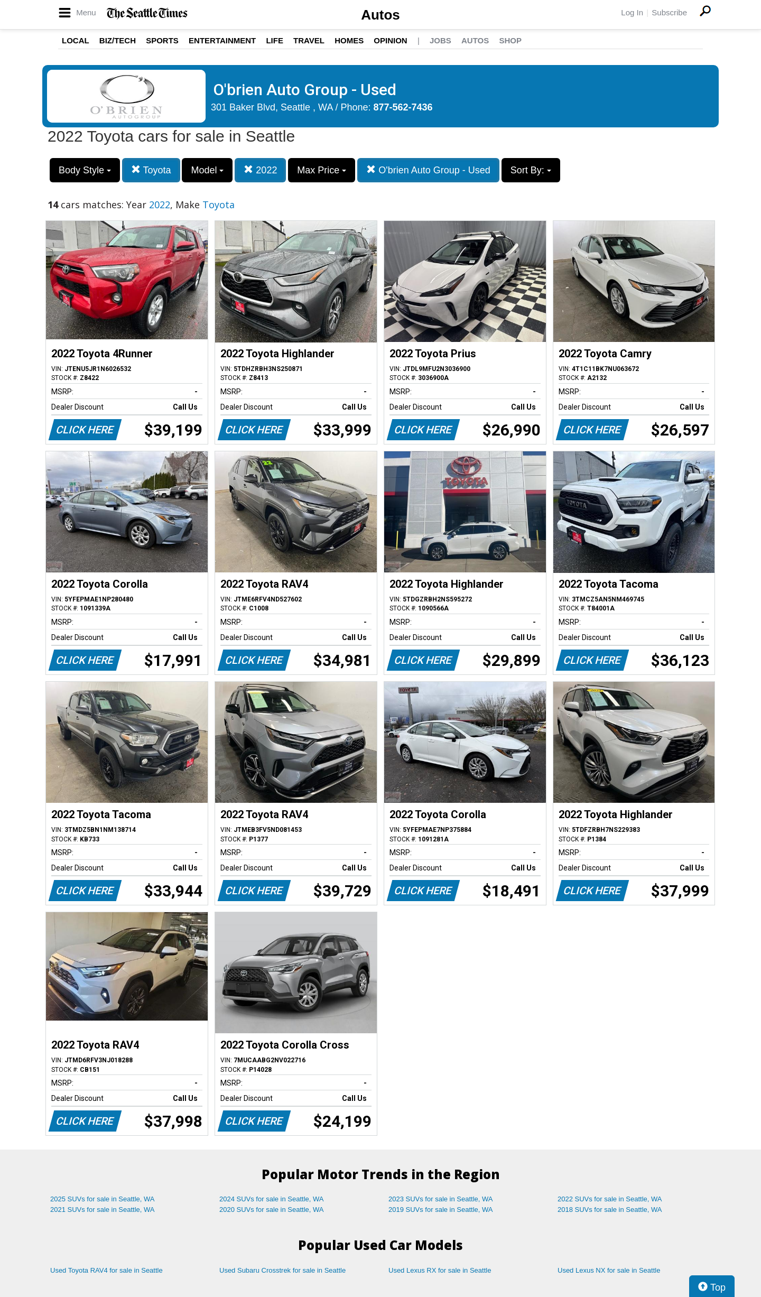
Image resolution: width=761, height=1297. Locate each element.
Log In (632, 12)
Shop (510, 40)
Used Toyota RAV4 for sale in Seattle (106, 1270)
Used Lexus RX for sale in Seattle (439, 1270)
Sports (162, 40)
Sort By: (531, 170)
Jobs (440, 40)
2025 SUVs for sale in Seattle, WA (102, 1199)
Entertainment (222, 40)
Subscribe (669, 12)
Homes (349, 40)
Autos (380, 15)
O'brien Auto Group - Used (428, 169)
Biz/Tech (117, 40)
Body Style (85, 170)
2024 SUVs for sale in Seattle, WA (271, 1199)
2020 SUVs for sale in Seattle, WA (271, 1209)
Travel (308, 40)
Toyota (151, 169)
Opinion (390, 40)
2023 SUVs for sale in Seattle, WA (440, 1199)
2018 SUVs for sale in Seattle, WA (610, 1209)
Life (274, 40)
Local (75, 40)
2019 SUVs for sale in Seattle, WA (440, 1209)
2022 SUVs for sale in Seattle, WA (610, 1199)
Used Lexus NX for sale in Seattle (609, 1270)
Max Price (321, 170)
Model (207, 170)
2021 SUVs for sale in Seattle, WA (102, 1209)
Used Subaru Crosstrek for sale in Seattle (282, 1270)
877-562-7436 (403, 107)
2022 (260, 169)
